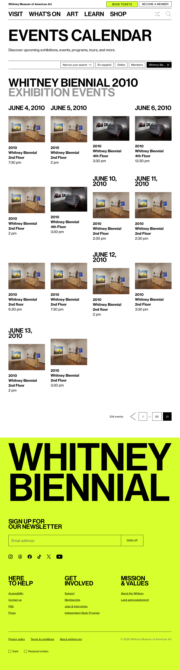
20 (157, 416)
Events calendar (80, 35)
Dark (13, 651)
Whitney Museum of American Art (30, 4)
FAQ (11, 606)
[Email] (64, 540)
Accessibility (15, 593)
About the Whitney (132, 593)
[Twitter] (49, 557)
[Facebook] (30, 557)
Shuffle (157, 14)
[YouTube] (59, 557)
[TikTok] (39, 557)
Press (12, 612)
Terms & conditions (42, 639)
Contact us (15, 599)
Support (70, 593)
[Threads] (20, 557)
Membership (72, 599)
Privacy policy (16, 639)
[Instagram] (10, 557)
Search (168, 14)
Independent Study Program (82, 612)
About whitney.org (71, 639)
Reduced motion (36, 651)
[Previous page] (133, 416)
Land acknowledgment (135, 599)
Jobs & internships (76, 606)
